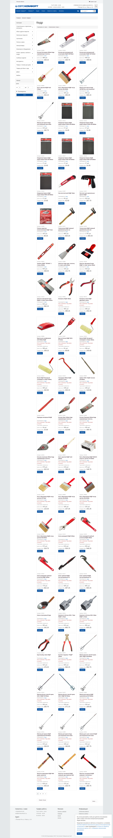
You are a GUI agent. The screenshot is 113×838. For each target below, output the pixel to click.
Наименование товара (54, 27)
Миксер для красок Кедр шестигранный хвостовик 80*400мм (65, 735)
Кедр (45, 55)
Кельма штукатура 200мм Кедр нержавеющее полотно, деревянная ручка (45, 458)
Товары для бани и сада (22, 68)
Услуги (43, 11)
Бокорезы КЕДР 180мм (64, 298)
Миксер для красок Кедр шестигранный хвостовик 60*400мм (44, 124)
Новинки (30, 11)
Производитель (21, 91)
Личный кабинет (20, 1)
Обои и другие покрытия (22, 31)
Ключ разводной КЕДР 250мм (66, 536)
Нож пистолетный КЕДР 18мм (66, 193)
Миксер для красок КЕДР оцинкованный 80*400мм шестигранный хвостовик (44, 735)
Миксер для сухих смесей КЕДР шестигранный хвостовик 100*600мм (88, 735)
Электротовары (20, 45)
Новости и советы (52, 11)
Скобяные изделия (21, 57)
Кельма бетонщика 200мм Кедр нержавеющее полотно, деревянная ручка (45, 54)
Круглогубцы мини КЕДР (44, 654)
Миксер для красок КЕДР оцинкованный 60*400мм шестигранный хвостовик (87, 696)
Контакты (61, 11)
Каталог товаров (20, 11)
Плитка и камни (20, 42)
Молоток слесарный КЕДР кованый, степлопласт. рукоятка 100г (87, 775)
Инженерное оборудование (23, 49)
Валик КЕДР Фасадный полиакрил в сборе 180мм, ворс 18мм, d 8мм (87, 340)
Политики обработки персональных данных (88, 824)
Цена (46, 27)
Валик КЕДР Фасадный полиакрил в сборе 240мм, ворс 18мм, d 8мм (44, 379)
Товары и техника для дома (23, 64)
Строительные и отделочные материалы (23, 27)
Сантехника (19, 38)
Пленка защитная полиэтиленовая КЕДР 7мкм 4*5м (45, 230)
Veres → (94, 801)
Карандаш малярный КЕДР (44, 417)
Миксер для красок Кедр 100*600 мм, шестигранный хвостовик (87, 89)
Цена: (17, 83)
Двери (18, 72)
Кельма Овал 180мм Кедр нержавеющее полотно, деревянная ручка (65, 419)
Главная (18, 18)
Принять (79, 833)
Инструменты (19, 61)
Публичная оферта (84, 811)
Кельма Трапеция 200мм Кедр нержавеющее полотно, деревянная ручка (88, 419)
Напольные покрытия (21, 35)
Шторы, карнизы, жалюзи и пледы (23, 53)
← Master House (42, 800)
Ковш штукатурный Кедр (44, 615)
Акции (37, 11)
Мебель (18, 75)
